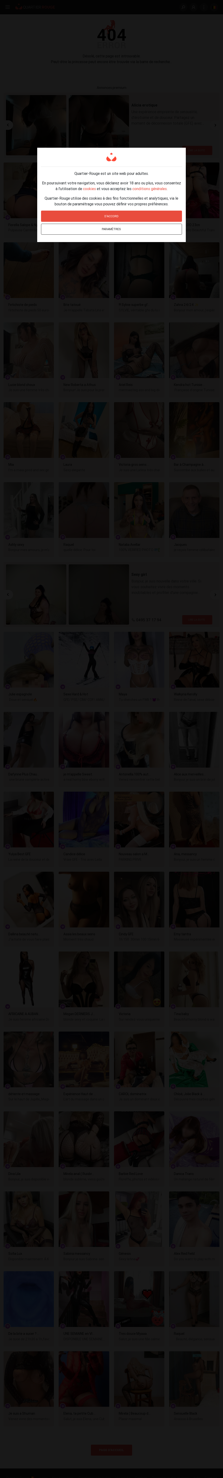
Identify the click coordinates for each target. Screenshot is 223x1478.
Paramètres (111, 229)
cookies (89, 188)
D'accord (111, 216)
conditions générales (149, 188)
